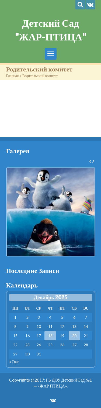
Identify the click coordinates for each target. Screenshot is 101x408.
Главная (12, 75)
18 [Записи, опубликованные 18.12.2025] (50, 335)
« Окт (14, 361)
